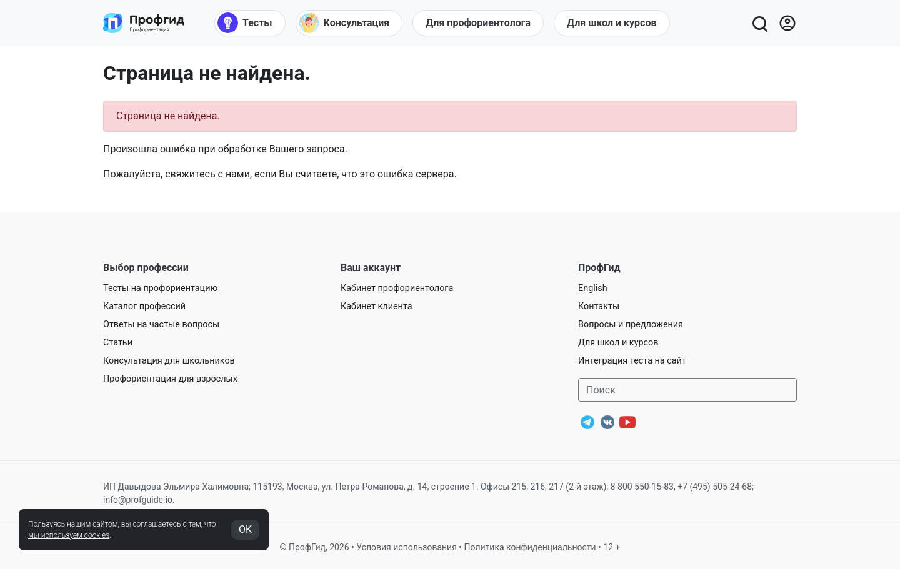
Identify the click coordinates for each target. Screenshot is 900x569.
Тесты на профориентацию (160, 288)
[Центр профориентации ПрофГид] (143, 23)
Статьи (117, 342)
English (593, 288)
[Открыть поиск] (759, 23)
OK (245, 529)
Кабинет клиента (376, 306)
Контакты (598, 306)
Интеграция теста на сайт (632, 360)
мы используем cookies (68, 535)
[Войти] (787, 23)
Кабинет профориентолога (397, 288)
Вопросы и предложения (630, 324)
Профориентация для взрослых (170, 379)
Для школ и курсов (618, 342)
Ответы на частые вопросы (161, 324)
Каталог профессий (144, 306)
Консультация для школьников (169, 360)
